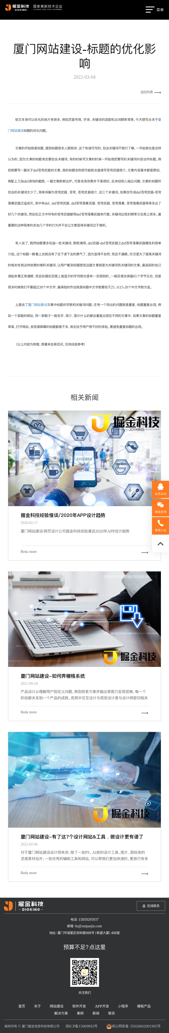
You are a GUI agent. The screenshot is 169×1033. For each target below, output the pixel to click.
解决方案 (61, 1013)
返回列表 (150, 92)
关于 (37, 1006)
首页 (21, 1006)
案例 (80, 1013)
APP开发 (102, 1006)
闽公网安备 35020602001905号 (133, 1026)
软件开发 (79, 1006)
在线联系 (153, 906)
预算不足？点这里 (84, 947)
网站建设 (56, 1006)
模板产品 (144, 1006)
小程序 (123, 1006)
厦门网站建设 (37, 305)
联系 (111, 1013)
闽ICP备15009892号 (81, 1026)
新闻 (95, 1013)
